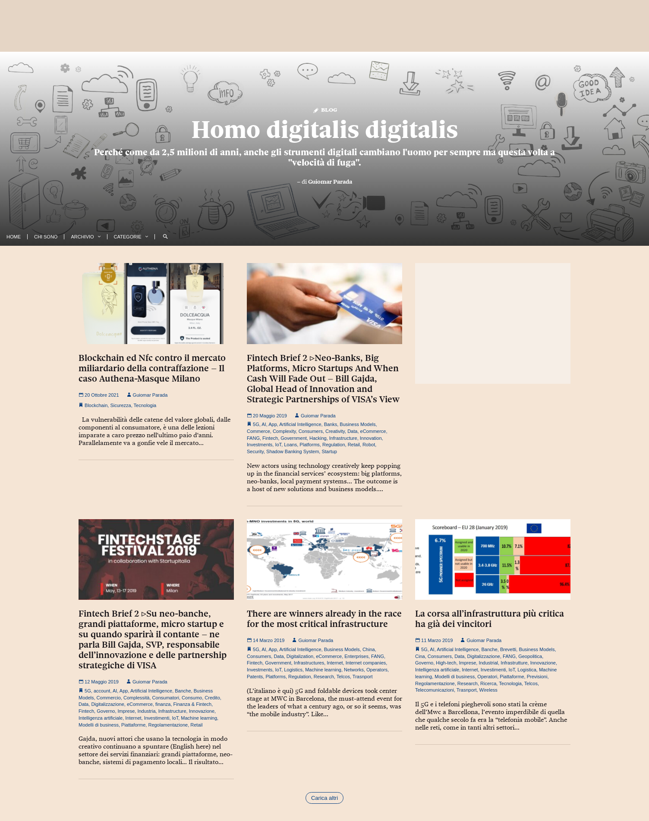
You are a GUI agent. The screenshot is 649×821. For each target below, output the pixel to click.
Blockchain (96, 405)
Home (13, 236)
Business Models (357, 424)
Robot (368, 444)
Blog (324, 109)
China (368, 649)
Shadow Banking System (292, 451)
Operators (377, 669)
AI (263, 424)
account (102, 690)
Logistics (293, 669)
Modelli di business (99, 724)
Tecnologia (145, 405)
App (272, 424)
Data (352, 431)
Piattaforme (133, 724)
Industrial (488, 662)
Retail (354, 444)
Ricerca (488, 683)
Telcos (343, 676)
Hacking (318, 438)
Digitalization (300, 656)
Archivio (82, 236)
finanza (162, 704)
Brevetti (508, 649)
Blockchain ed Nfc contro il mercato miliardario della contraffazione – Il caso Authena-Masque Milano (152, 368)
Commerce (258, 431)
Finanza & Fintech (192, 704)
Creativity (335, 431)
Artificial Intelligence (300, 424)
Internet (133, 718)
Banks (330, 424)
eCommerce (373, 431)
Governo (106, 711)
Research (324, 676)
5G (256, 424)
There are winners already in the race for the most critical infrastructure (324, 619)
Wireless (488, 690)
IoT (278, 444)
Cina (420, 656)
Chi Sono (45, 236)
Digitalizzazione (107, 704)
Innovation (371, 438)
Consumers (311, 431)
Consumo (192, 697)
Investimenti (157, 718)
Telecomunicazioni (434, 690)
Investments (259, 444)
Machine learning (199, 718)
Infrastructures (309, 662)
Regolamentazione (168, 724)
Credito (212, 697)
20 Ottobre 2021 (99, 395)
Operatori (487, 676)
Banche (183, 690)
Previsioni (537, 676)
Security (255, 451)
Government (293, 438)
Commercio (109, 697)
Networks (354, 669)
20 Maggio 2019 (267, 415)
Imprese (126, 711)
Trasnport (363, 676)
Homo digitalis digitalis (324, 129)
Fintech (270, 438)
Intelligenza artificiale (101, 718)
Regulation (333, 444)
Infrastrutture (514, 662)
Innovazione (201, 711)
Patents (255, 676)
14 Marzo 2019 (265, 640)
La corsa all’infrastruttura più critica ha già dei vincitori (489, 619)
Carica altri (324, 798)
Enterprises (356, 656)
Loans (290, 444)
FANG (253, 438)
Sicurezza (120, 405)
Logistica (526, 669)
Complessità (136, 697)
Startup (329, 451)
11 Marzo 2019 (434, 640)
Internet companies (366, 662)
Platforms (309, 444)
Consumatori (165, 697)
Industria (146, 711)
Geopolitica (530, 656)
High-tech (446, 662)
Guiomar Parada (330, 181)
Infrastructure (343, 438)
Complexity (284, 431)
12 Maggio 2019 (99, 681)
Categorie (128, 236)
